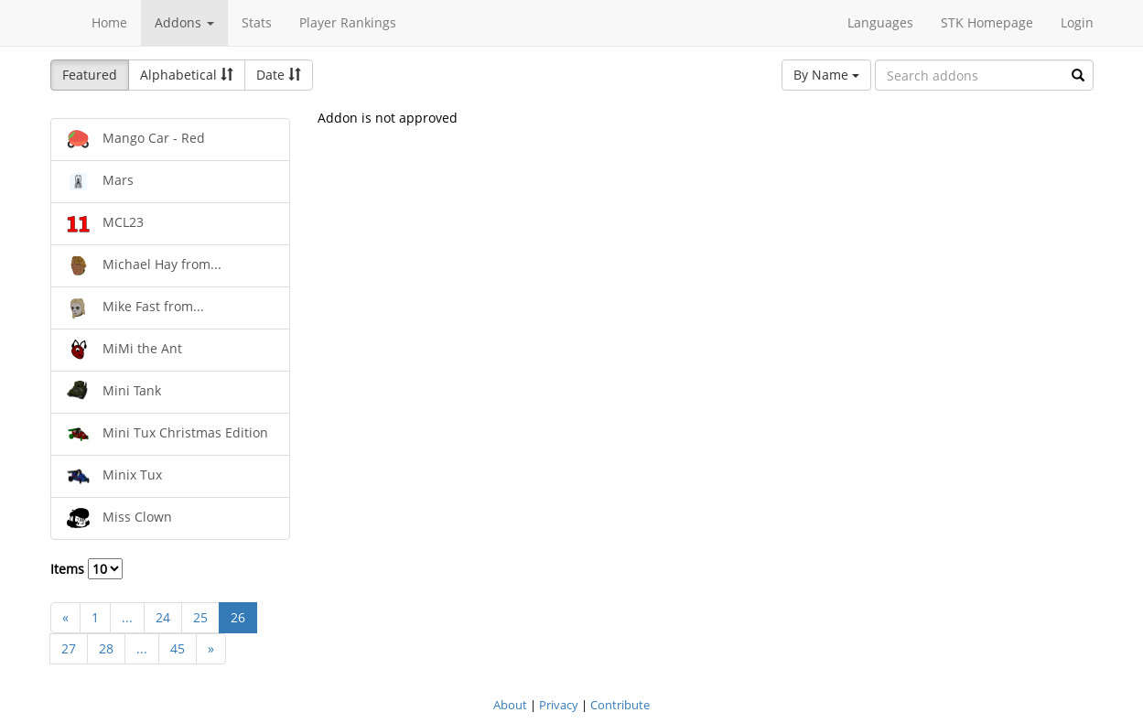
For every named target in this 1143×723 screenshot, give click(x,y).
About (510, 704)
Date (278, 74)
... (127, 617)
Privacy (558, 704)
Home (109, 22)
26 (238, 617)
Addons (184, 22)
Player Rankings (347, 22)
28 (106, 648)
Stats (257, 22)
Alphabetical (186, 74)
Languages (880, 22)
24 (163, 617)
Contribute (620, 704)
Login (1077, 22)
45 (177, 648)
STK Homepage (987, 22)
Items (86, 568)
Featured (89, 74)
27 (68, 648)
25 (200, 617)
